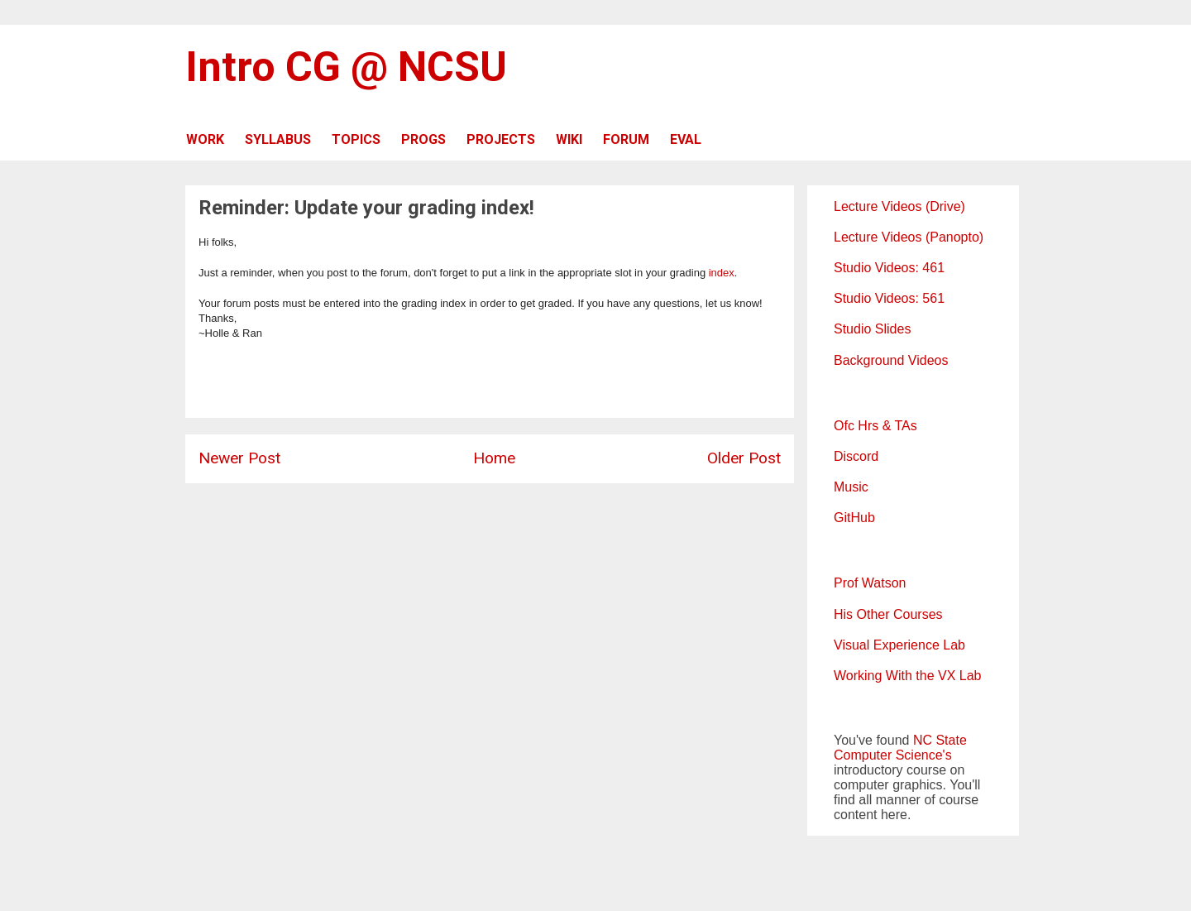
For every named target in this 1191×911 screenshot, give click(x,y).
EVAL (685, 139)
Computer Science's (893, 755)
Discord (856, 456)
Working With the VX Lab (907, 676)
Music (851, 487)
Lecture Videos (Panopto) (908, 237)
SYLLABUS (278, 139)
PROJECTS (500, 139)
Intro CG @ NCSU (346, 67)
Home (494, 457)
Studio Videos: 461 (889, 268)
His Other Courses (888, 614)
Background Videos (891, 360)
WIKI (569, 139)
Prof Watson (870, 583)
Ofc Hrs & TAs (875, 426)
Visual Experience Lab (899, 645)
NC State (940, 740)
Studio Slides (872, 329)
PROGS (423, 139)
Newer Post (239, 457)
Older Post (744, 457)
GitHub (854, 518)
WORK (205, 139)
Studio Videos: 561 (889, 298)
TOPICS (356, 139)
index (721, 272)
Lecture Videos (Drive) (899, 206)
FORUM (626, 139)
